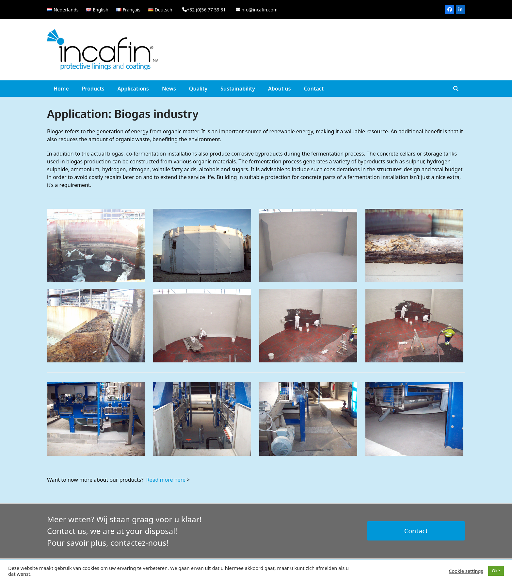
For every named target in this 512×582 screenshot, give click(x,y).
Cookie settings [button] (466, 571)
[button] (456, 88)
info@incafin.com (259, 10)
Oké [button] (496, 571)
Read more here (165, 479)
